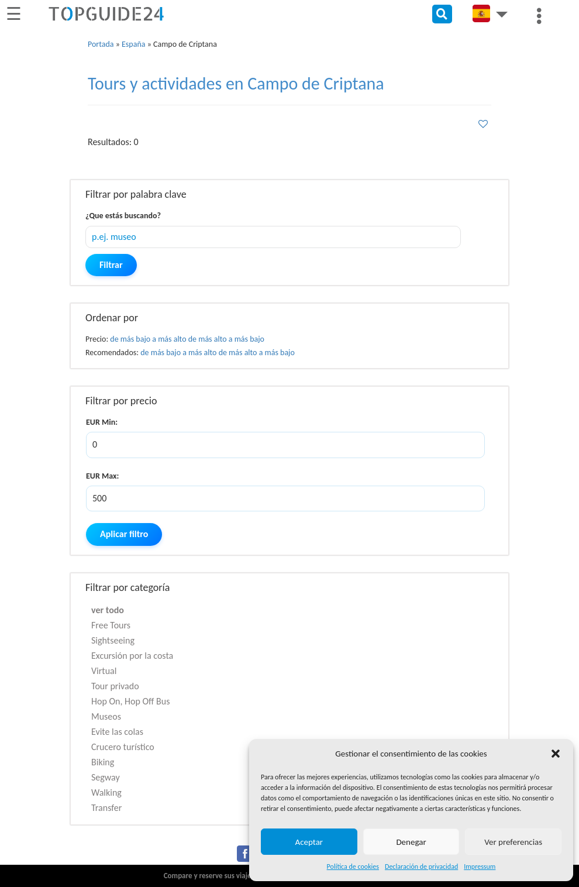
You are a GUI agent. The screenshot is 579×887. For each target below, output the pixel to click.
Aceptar (309, 842)
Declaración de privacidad (421, 866)
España (133, 44)
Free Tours (110, 625)
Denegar (411, 842)
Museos (106, 716)
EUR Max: (102, 476)
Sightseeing (113, 640)
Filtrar (111, 264)
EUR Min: (102, 422)
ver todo (107, 610)
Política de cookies (353, 866)
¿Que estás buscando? (123, 216)
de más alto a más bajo (226, 339)
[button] (555, 753)
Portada (101, 44)
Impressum (479, 866)
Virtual (103, 670)
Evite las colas (117, 731)
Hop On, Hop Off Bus (130, 701)
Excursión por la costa (132, 655)
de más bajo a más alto (148, 339)
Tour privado (115, 686)
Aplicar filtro (124, 533)
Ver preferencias (513, 842)
